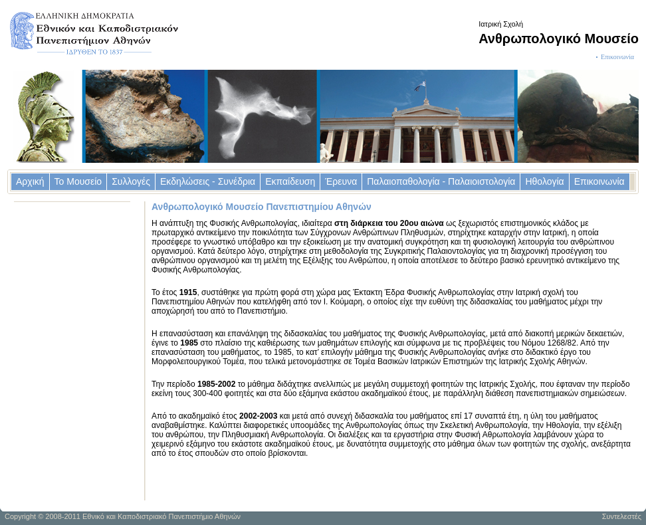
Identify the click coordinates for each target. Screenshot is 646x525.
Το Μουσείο (78, 181)
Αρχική (30, 181)
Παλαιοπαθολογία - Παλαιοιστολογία (441, 181)
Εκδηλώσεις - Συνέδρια (207, 181)
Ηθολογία (544, 181)
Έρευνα (341, 181)
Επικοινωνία (617, 56)
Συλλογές (131, 181)
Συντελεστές (621, 516)
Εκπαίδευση (290, 181)
